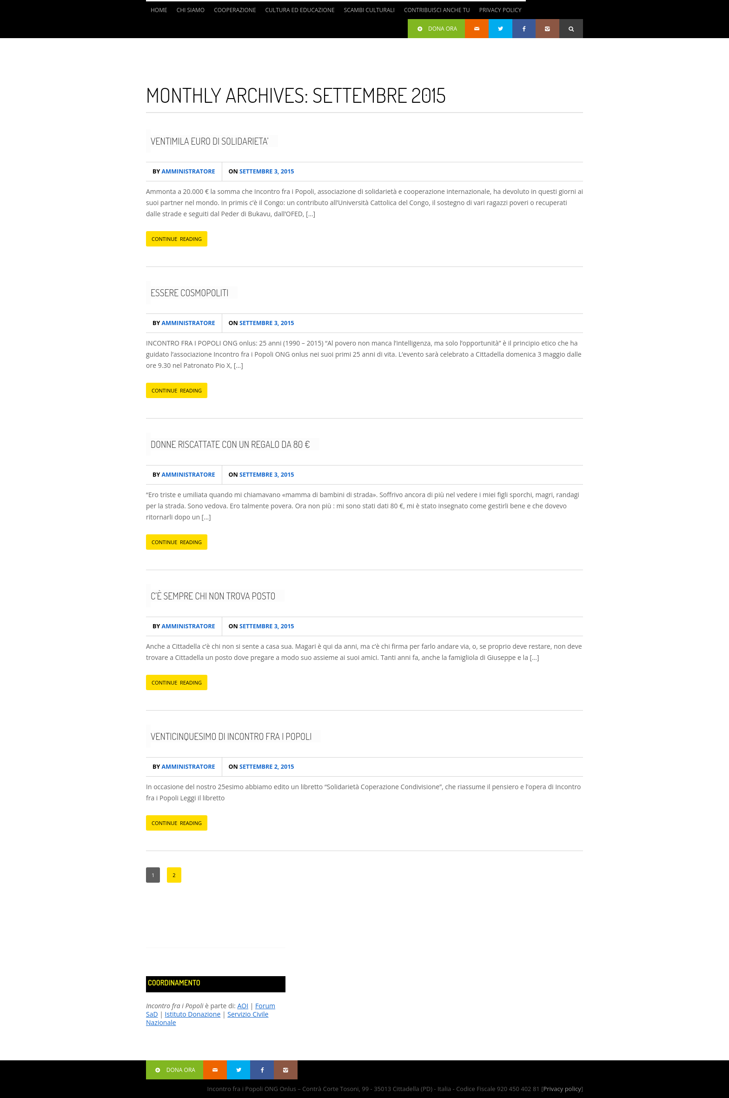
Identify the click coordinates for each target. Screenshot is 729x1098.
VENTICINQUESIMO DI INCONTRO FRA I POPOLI (231, 736)
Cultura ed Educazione (300, 10)
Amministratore (183, 171)
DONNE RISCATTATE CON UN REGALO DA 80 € (230, 444)
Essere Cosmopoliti (189, 292)
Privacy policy (562, 1089)
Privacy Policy (500, 10)
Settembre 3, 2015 (261, 171)
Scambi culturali (369, 10)
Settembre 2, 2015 (261, 767)
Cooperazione (235, 10)
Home (159, 10)
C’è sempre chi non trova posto (213, 596)
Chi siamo (191, 10)
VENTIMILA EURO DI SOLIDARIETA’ (210, 141)
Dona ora (436, 29)
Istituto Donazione (193, 1014)
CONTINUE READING (177, 238)
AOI (242, 1005)
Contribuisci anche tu (437, 10)
